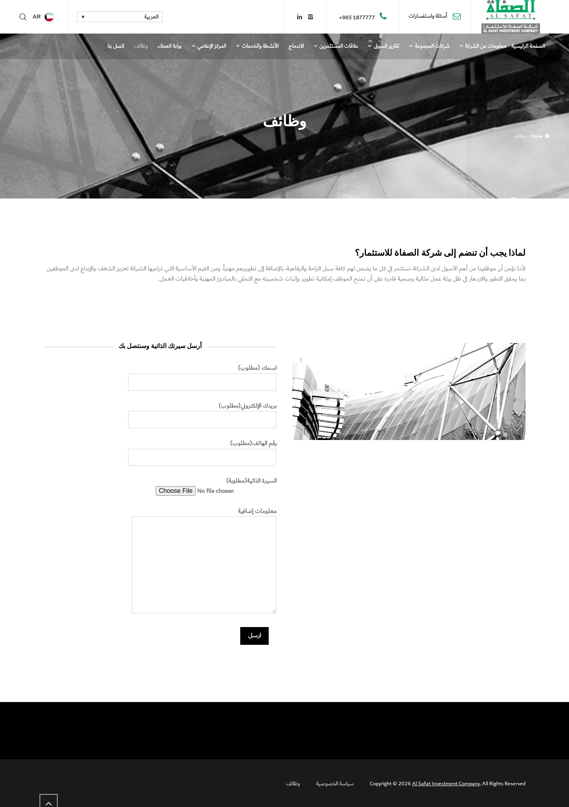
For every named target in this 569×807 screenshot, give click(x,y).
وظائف (293, 783)
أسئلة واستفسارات (428, 16)
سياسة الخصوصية (335, 783)
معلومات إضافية (204, 561)
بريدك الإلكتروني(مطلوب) (202, 413)
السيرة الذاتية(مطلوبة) (216, 486)
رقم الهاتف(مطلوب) (202, 450)
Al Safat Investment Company (446, 783)
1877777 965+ (357, 17)
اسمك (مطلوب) (202, 375)
